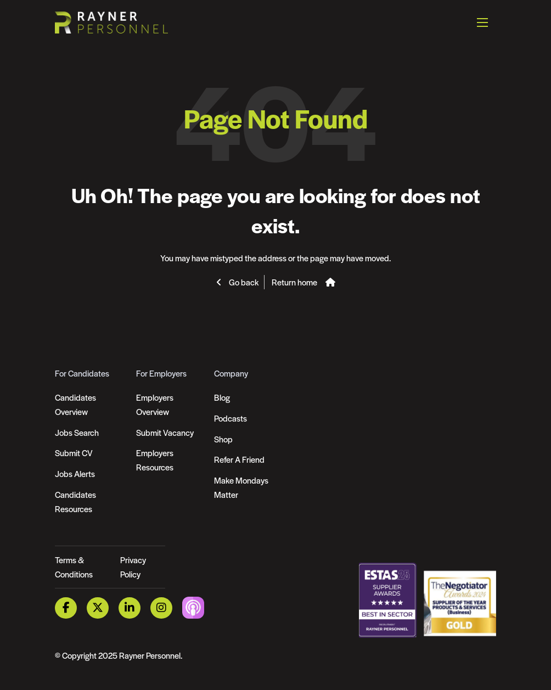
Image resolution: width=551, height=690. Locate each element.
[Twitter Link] (98, 608)
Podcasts (230, 418)
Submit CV (74, 452)
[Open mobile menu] (482, 22)
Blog (222, 397)
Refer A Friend (239, 459)
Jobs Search (77, 432)
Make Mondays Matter (241, 487)
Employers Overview (154, 404)
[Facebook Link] (66, 608)
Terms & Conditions (74, 567)
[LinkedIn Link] (129, 608)
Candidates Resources (75, 501)
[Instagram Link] (161, 608)
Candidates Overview (75, 404)
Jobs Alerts (75, 473)
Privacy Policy (133, 567)
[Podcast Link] (193, 607)
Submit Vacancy (165, 432)
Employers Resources (154, 460)
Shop (223, 439)
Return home (294, 282)
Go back (242, 282)
